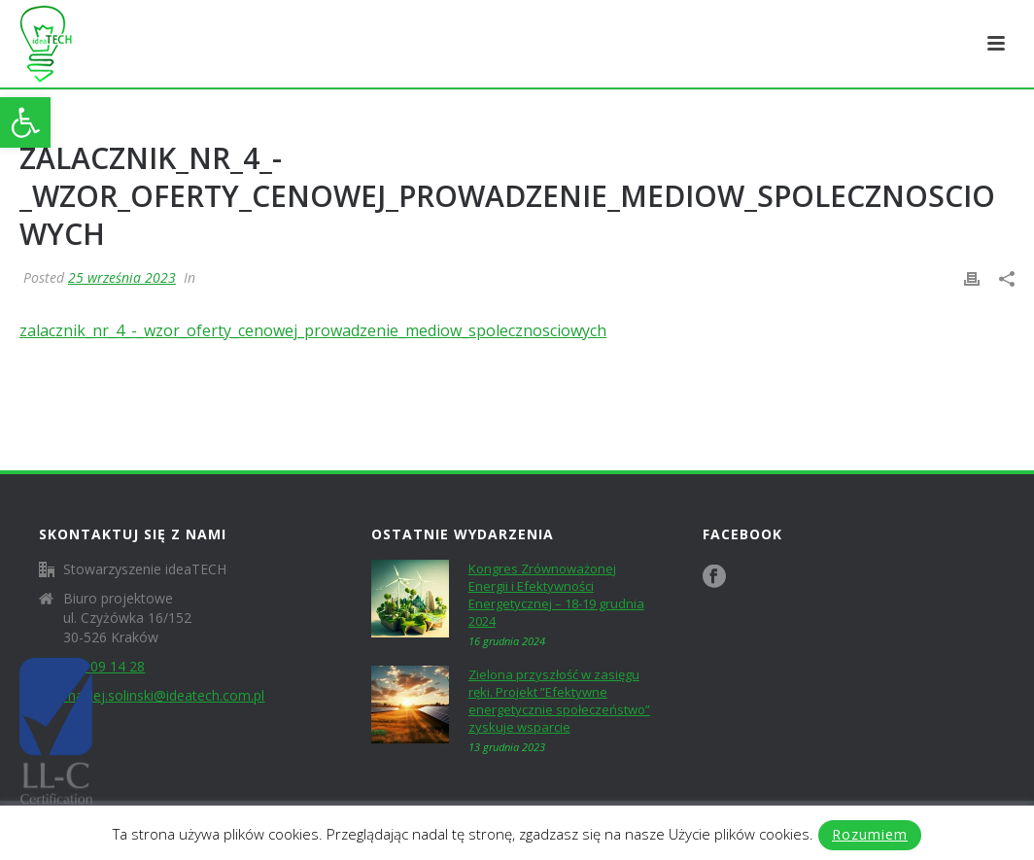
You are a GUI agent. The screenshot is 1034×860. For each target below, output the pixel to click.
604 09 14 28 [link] (104, 666)
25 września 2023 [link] (122, 277)
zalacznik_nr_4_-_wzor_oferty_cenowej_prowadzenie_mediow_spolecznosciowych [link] (312, 330)
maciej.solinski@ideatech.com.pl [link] (163, 696)
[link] (25, 122)
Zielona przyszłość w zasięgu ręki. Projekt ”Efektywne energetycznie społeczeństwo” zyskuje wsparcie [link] (559, 701)
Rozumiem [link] (870, 834)
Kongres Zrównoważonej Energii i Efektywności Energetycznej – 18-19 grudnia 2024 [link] (556, 595)
